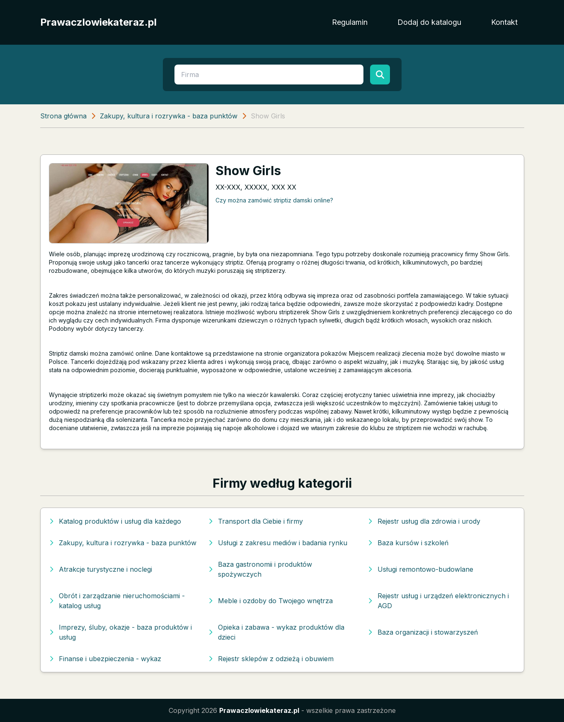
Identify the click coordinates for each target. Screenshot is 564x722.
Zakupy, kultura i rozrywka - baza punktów (168, 116)
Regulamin (350, 22)
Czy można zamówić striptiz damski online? (274, 200)
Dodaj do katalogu (429, 22)
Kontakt (504, 22)
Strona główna (63, 116)
